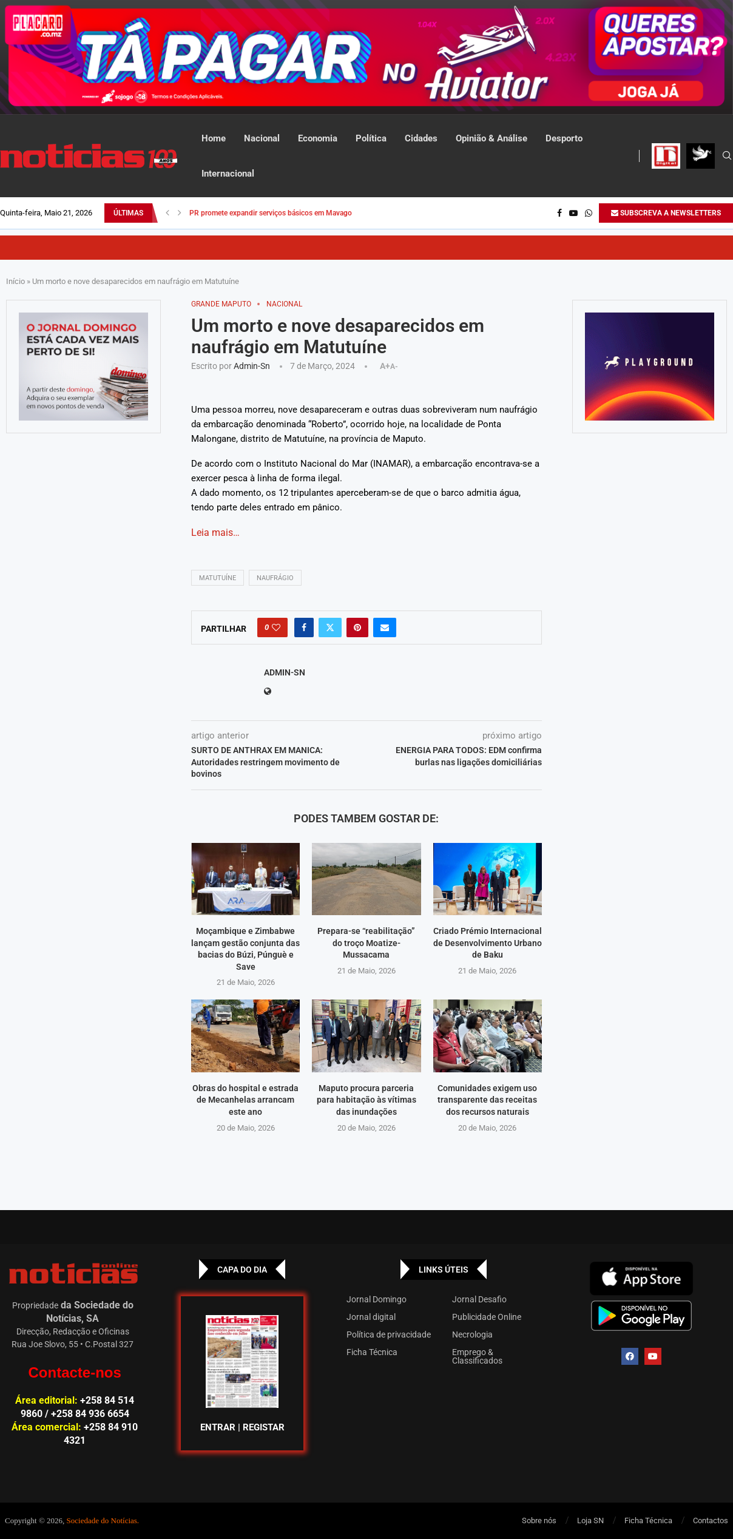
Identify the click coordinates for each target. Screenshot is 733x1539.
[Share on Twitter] (330, 627)
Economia (317, 138)
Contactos (710, 1520)
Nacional (262, 138)
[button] (167, 213)
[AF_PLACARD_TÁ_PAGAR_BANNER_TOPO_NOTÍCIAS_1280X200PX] (366, 57)
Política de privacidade (388, 1334)
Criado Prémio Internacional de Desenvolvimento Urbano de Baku (487, 942)
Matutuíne (217, 578)
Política (371, 138)
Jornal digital (371, 1317)
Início (15, 281)
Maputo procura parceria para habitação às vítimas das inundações (366, 1100)
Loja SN (590, 1520)
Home (213, 138)
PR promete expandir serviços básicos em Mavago (270, 213)
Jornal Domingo (376, 1299)
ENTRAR (217, 1427)
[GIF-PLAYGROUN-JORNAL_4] (649, 367)
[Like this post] (276, 627)
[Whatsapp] (588, 213)
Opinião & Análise (491, 138)
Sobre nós (539, 1520)
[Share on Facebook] (304, 627)
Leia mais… (215, 532)
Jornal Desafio (479, 1299)
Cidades (421, 138)
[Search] (727, 156)
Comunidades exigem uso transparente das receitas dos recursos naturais (487, 1100)
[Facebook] (559, 213)
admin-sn (252, 366)
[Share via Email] (384, 627)
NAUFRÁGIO (275, 578)
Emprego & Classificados (477, 1356)
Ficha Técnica (371, 1352)
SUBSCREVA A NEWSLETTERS (666, 213)
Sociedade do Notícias (102, 1520)
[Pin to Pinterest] (357, 627)
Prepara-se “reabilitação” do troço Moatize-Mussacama (366, 942)
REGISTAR (264, 1427)
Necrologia (472, 1334)
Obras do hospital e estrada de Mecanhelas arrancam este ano (245, 1100)
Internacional (227, 173)
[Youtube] (573, 213)
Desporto (564, 138)
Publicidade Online (486, 1317)
